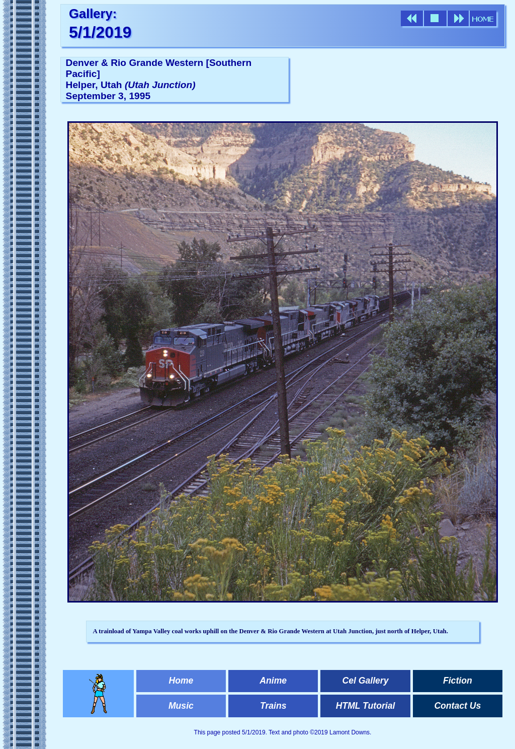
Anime (273, 681)
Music (181, 706)
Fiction (457, 681)
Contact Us (457, 706)
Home (180, 681)
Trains (273, 706)
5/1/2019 (100, 32)
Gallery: (93, 14)
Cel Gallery (365, 681)
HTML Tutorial (365, 706)
